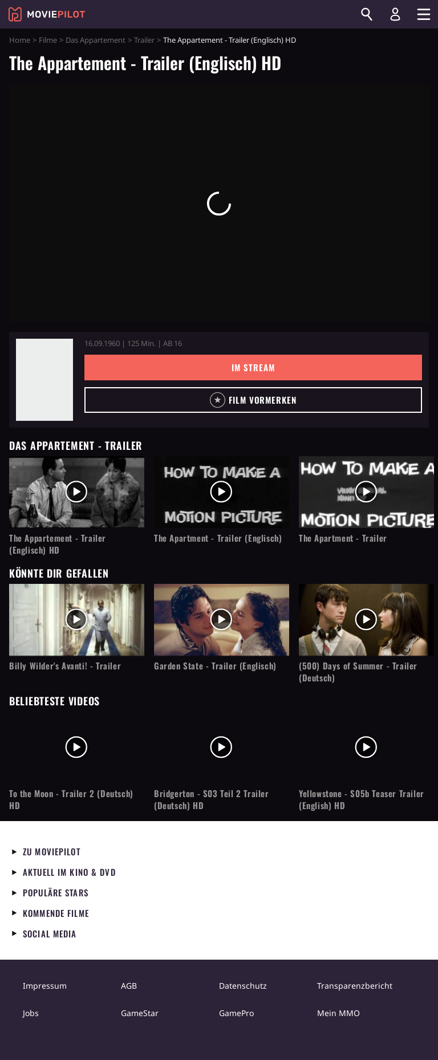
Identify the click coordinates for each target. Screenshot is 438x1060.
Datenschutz (243, 985)
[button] (253, 400)
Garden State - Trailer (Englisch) (215, 666)
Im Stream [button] (253, 367)
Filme (48, 40)
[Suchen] (366, 14)
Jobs (31, 1013)
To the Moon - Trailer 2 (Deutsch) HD (71, 799)
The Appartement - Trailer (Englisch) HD (57, 544)
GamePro (236, 1013)
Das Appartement (95, 40)
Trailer (144, 40)
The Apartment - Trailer (343, 538)
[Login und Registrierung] (395, 14)
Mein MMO (338, 1013)
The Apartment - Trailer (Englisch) (218, 538)
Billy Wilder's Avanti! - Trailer (65, 666)
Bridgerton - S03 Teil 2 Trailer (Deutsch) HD (211, 799)
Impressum (45, 985)
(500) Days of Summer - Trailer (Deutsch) (358, 672)
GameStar (140, 1013)
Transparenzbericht (354, 985)
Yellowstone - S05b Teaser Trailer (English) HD (361, 799)
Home (19, 40)
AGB (129, 985)
